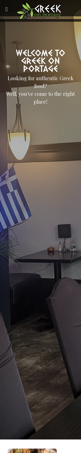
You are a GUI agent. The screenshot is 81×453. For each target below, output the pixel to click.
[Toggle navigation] (9, 11)
